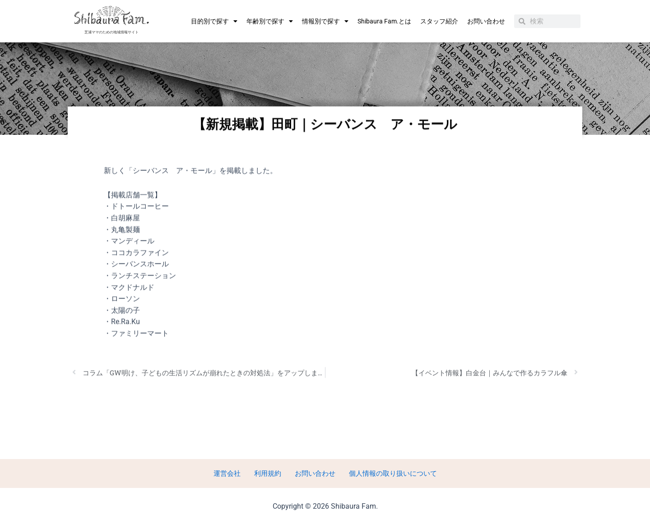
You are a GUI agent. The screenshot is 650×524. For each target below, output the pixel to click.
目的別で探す (214, 21)
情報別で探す (325, 21)
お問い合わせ (486, 21)
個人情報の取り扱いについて (386, 473)
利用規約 (267, 473)
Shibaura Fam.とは (384, 21)
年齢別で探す (269, 21)
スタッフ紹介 (439, 21)
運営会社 (231, 473)
